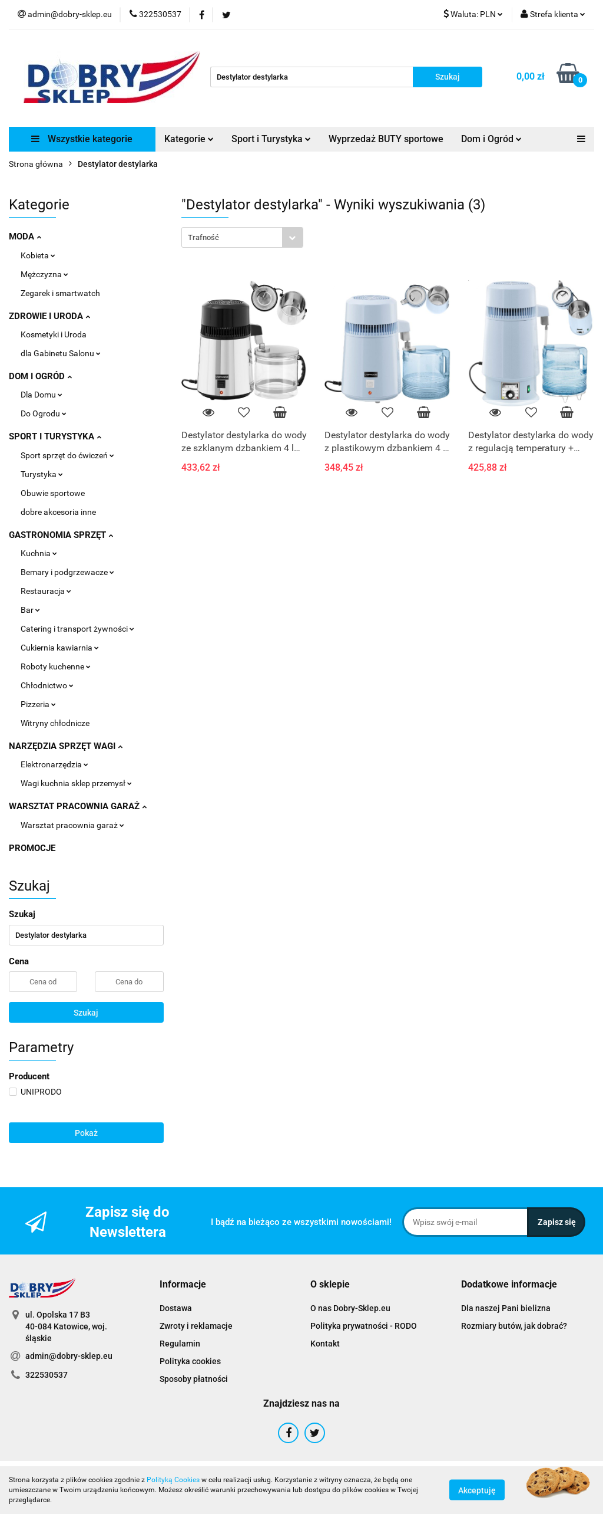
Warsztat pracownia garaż (72, 825)
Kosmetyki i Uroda (54, 334)
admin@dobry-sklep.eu (68, 1356)
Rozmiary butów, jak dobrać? (514, 1326)
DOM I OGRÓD (40, 376)
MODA (25, 236)
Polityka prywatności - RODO (363, 1326)
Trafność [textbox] (203, 237)
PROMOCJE (32, 848)
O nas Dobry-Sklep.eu (350, 1308)
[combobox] (242, 237)
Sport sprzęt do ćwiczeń (67, 455)
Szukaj (86, 1012)
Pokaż (86, 1133)
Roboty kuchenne (56, 666)
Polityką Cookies (173, 1480)
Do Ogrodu (44, 413)
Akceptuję (477, 1490)
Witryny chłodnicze (55, 723)
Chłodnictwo (47, 685)
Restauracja (46, 591)
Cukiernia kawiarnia (60, 647)
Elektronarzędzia (54, 764)
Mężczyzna (44, 274)
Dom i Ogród (491, 138)
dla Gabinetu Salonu (61, 353)
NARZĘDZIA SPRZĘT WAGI (65, 746)
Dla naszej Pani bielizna (506, 1308)
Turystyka (42, 474)
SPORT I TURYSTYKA (55, 436)
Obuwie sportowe (53, 493)
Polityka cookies (190, 1361)
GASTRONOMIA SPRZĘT (61, 535)
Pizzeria (38, 704)
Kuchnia (39, 553)
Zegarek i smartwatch (60, 293)
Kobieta (38, 255)
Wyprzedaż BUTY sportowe (386, 138)
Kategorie (189, 138)
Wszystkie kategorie (81, 138)
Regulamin (180, 1343)
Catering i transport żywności (77, 628)
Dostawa (176, 1308)
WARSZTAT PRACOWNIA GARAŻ (78, 806)
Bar (30, 610)
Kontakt (325, 1343)
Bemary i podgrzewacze (67, 572)
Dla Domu (41, 394)
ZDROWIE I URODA (49, 316)
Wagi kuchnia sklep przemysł (76, 783)
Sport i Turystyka (271, 138)
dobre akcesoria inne (58, 512)
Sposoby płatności (194, 1379)
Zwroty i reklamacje (196, 1326)
